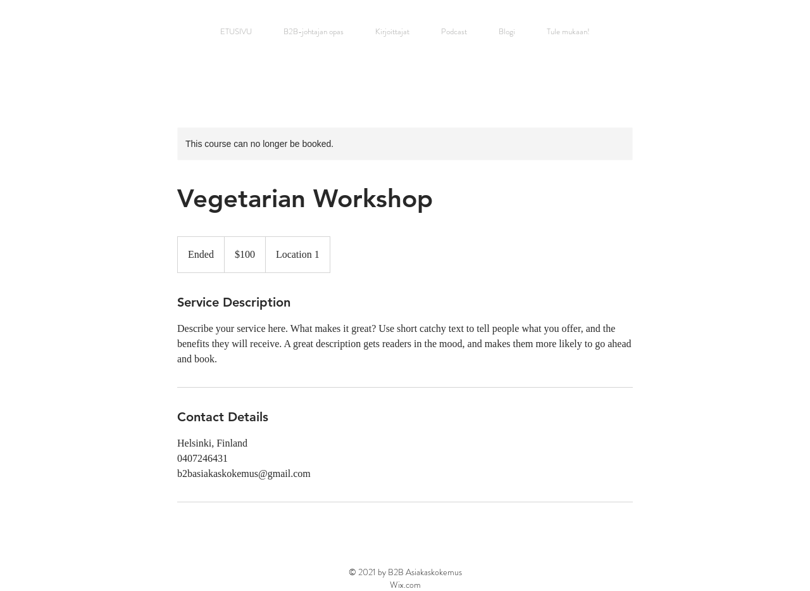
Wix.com (405, 584)
